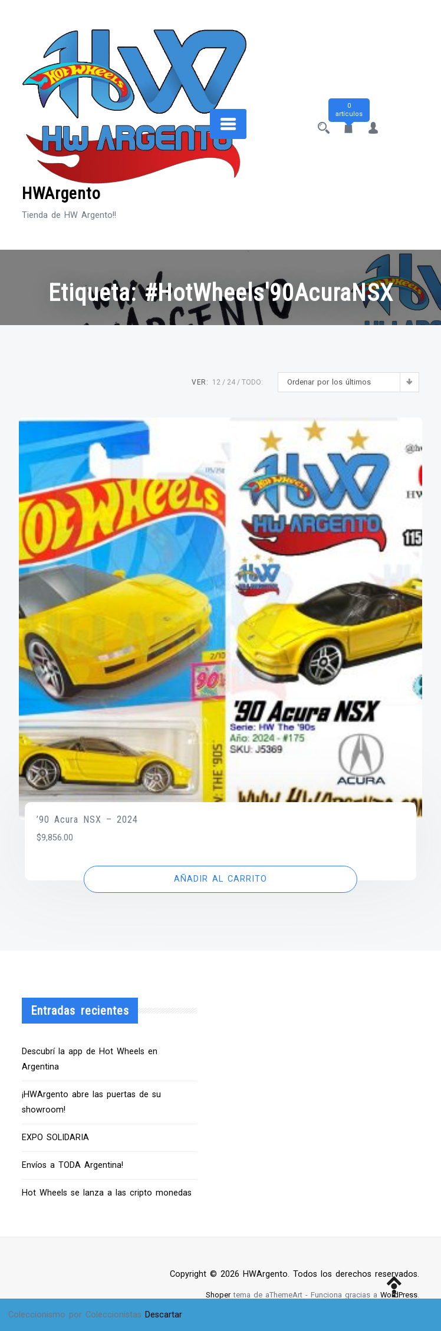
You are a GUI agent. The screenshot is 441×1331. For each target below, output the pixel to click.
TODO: (252, 382)
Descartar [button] (163, 1315)
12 (216, 382)
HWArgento (61, 193)
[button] (220, 879)
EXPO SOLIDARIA (55, 1138)
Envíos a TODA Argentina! (72, 1165)
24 (231, 382)
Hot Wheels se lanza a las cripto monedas (107, 1193)
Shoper (218, 1294)
